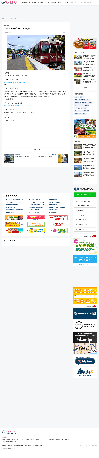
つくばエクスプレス (79, 105)
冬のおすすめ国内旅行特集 (12, 204)
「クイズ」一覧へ (36, 149)
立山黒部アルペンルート (11, 207)
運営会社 (10, 445)
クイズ (7, 25)
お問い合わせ (28, 445)
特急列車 (87, 105)
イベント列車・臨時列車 (80, 99)
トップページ (5, 18)
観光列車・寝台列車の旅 (54, 202)
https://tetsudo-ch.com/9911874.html (14, 82)
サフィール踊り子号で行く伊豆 (13, 202)
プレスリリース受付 (37, 445)
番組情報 (53, 2)
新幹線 (81, 97)
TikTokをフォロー (81, 215)
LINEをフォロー (80, 229)
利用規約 (4, 445)
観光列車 (84, 102)
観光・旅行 (83, 108)
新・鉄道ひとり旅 (78, 110)
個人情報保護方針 (18, 445)
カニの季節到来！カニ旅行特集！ (35, 207)
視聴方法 (60, 2)
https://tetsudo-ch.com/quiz (12, 105)
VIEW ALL (85, 87)
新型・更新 (86, 110)
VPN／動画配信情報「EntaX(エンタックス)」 (13, 441)
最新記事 (24, 2)
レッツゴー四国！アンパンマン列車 (35, 202)
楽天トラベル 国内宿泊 (33, 212)
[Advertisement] (49, 11)
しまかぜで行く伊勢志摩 (33, 209)
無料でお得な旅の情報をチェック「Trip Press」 (59, 439)
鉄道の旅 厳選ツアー (53, 199)
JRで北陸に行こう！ (53, 212)
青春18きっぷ (78, 102)
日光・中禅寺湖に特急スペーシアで (35, 204)
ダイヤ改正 (77, 108)
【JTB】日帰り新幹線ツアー (34, 199)
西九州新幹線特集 (53, 204)
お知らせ (67, 2)
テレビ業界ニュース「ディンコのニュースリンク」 (34, 439)
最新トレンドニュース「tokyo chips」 (11, 439)
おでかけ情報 (32, 2)
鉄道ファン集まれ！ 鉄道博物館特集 (14, 209)
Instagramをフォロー (81, 210)
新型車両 (77, 97)
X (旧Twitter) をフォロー (82, 220)
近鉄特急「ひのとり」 (54, 209)
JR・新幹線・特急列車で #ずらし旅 (14, 199)
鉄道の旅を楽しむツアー (11, 212)
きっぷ (88, 99)
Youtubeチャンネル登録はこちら (84, 205)
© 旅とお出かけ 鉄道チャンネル (7, 448)
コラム (47, 2)
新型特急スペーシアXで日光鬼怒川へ (57, 207)
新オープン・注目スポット (80, 113)
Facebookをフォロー (81, 224)
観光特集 (40, 2)
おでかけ (90, 102)
